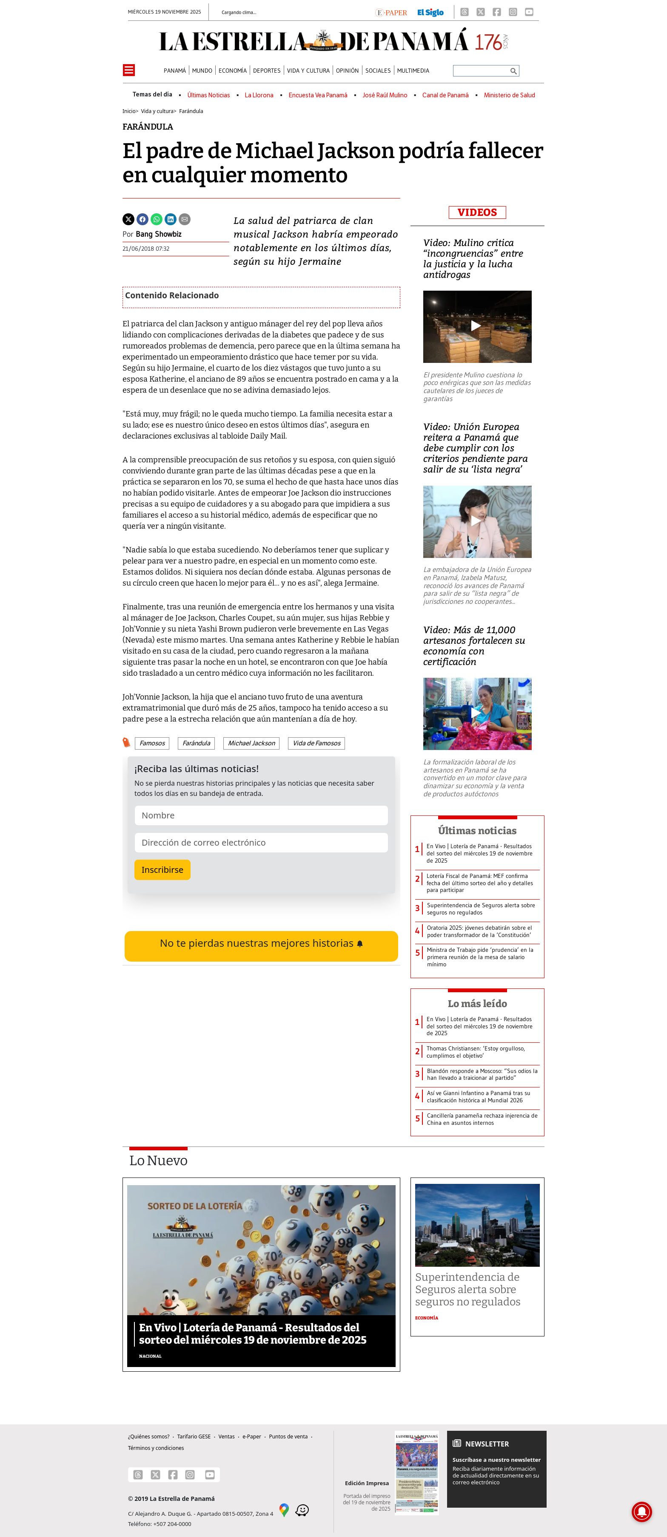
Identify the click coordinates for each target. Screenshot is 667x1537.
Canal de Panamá (445, 95)
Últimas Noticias (209, 95)
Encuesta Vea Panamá (318, 95)
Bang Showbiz (159, 234)
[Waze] (302, 1509)
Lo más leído (477, 1004)
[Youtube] (529, 12)
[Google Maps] (284, 1509)
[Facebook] (497, 12)
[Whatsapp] (156, 218)
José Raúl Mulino (385, 95)
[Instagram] (513, 12)
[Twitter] (128, 218)
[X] (481, 12)
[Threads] (464, 12)
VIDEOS (477, 212)
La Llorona (259, 95)
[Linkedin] (171, 218)
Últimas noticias (477, 831)
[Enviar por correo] (185, 218)
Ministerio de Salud (509, 95)
